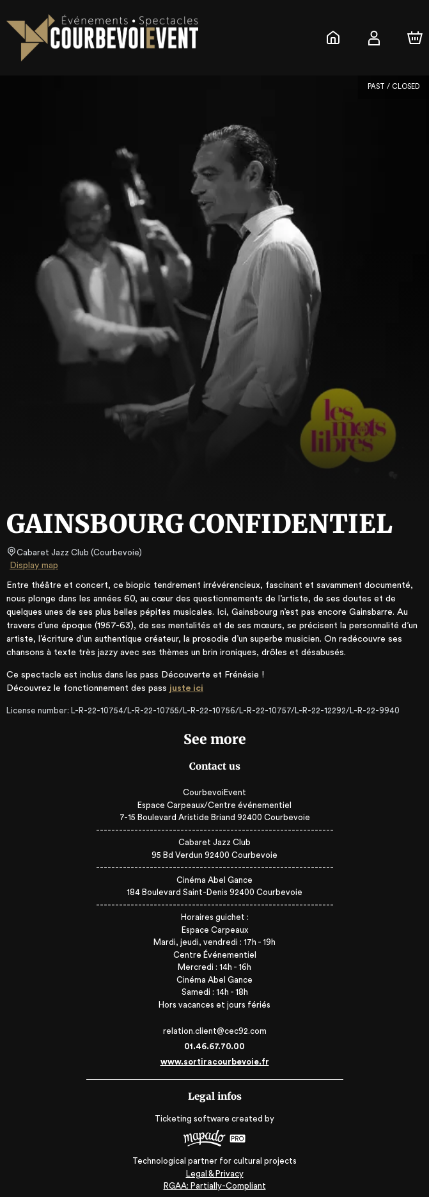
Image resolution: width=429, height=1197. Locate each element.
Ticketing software (193, 1118)
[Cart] (415, 38)
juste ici (179, 688)
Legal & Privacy (214, 1168)
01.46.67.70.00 (214, 1046)
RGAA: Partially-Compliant (214, 1180)
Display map (34, 565)
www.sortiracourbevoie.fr (214, 1061)
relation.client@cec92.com (214, 1031)
